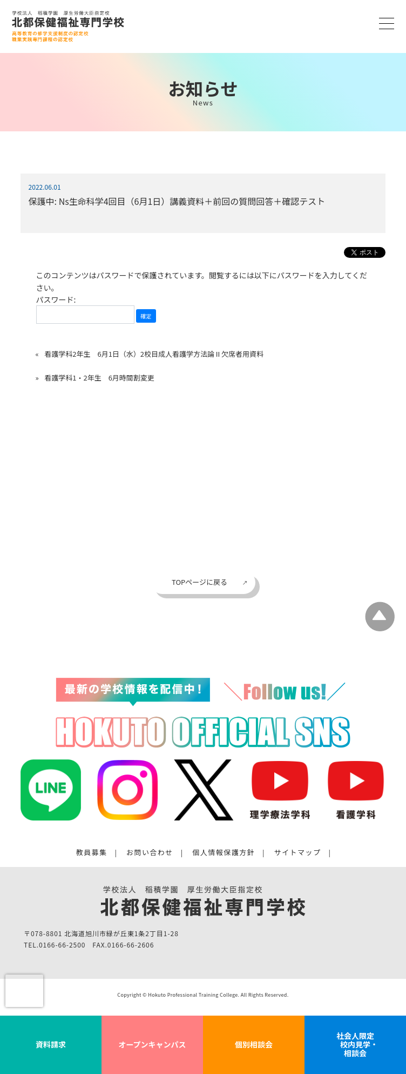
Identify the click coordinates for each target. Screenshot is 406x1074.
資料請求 (51, 1044)
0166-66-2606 (130, 944)
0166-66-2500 (62, 944)
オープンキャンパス (152, 1044)
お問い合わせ (149, 852)
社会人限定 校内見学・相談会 (355, 1044)
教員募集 (91, 852)
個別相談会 (254, 1044)
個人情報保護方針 (223, 852)
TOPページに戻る (199, 582)
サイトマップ (297, 852)
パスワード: (85, 309)
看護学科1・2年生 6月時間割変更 (99, 377)
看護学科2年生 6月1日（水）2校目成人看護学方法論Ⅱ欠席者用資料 (153, 354)
